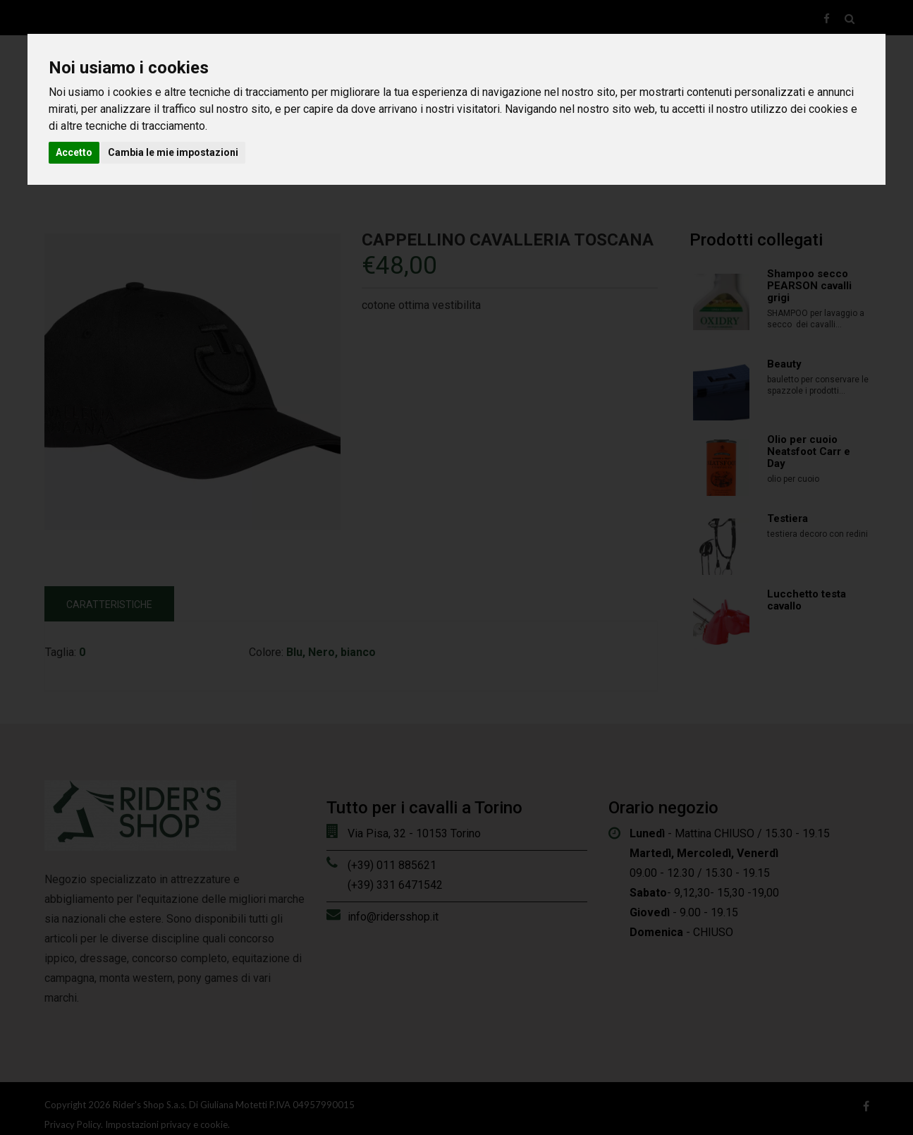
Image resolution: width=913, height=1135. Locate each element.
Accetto (74, 152)
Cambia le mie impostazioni (173, 152)
